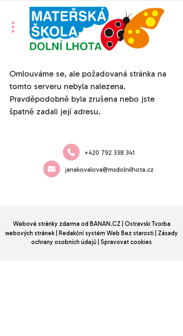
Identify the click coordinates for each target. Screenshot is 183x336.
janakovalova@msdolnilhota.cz (98, 169)
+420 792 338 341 (99, 152)
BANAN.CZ (105, 223)
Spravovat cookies (126, 241)
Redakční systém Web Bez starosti (106, 233)
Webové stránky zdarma (46, 223)
